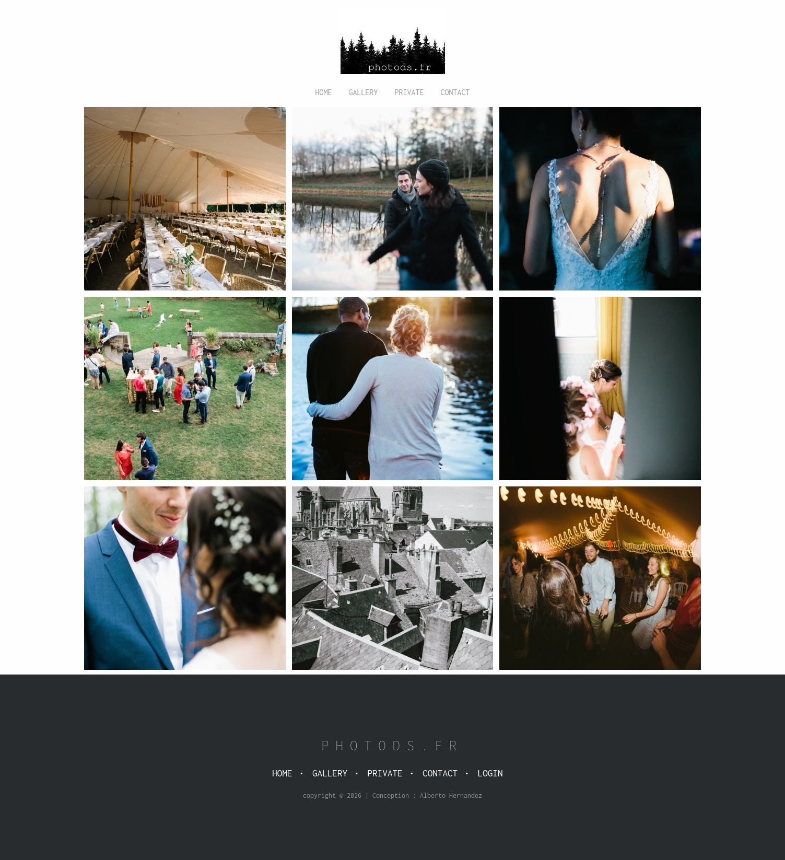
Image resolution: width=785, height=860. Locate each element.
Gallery (363, 92)
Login (490, 773)
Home (323, 92)
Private (409, 92)
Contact (455, 92)
